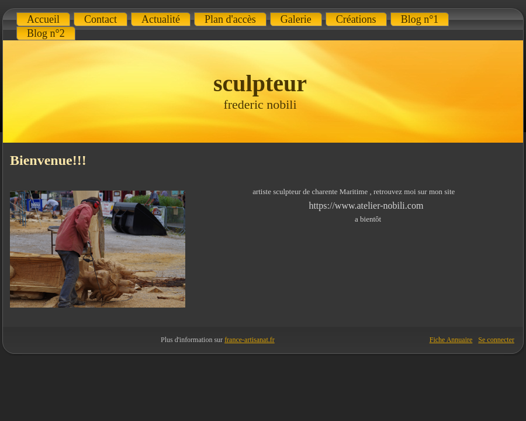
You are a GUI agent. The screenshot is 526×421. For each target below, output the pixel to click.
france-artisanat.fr (249, 340)
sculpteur (260, 83)
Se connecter (496, 340)
